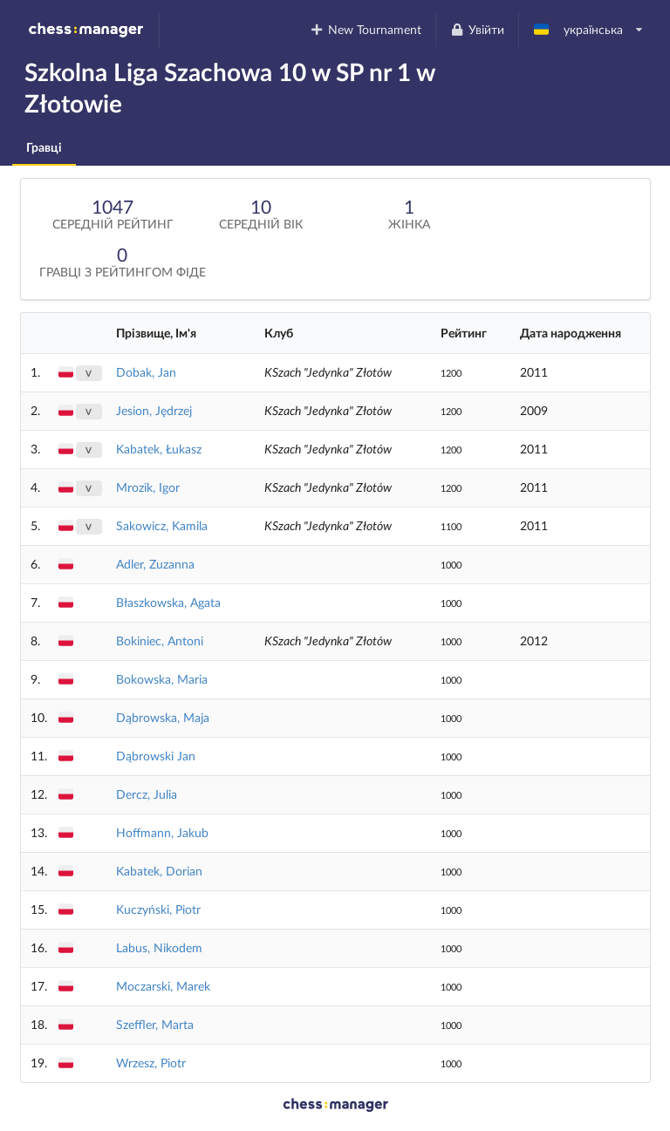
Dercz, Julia (146, 794)
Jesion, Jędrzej (154, 410)
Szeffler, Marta (155, 1024)
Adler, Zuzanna (155, 563)
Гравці (44, 147)
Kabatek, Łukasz (159, 448)
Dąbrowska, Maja (162, 717)
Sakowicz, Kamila (162, 525)
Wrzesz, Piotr (151, 1062)
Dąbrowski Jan (155, 755)
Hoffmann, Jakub (162, 832)
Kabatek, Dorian (159, 870)
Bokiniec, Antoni (159, 640)
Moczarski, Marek (163, 985)
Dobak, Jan (146, 372)
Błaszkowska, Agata (168, 602)
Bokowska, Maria (162, 678)
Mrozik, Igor (148, 487)
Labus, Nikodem (159, 947)
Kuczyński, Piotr (158, 909)
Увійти (476, 29)
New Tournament (366, 29)
